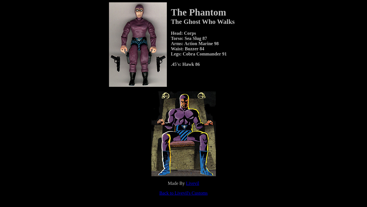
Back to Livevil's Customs (183, 193)
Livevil (192, 183)
